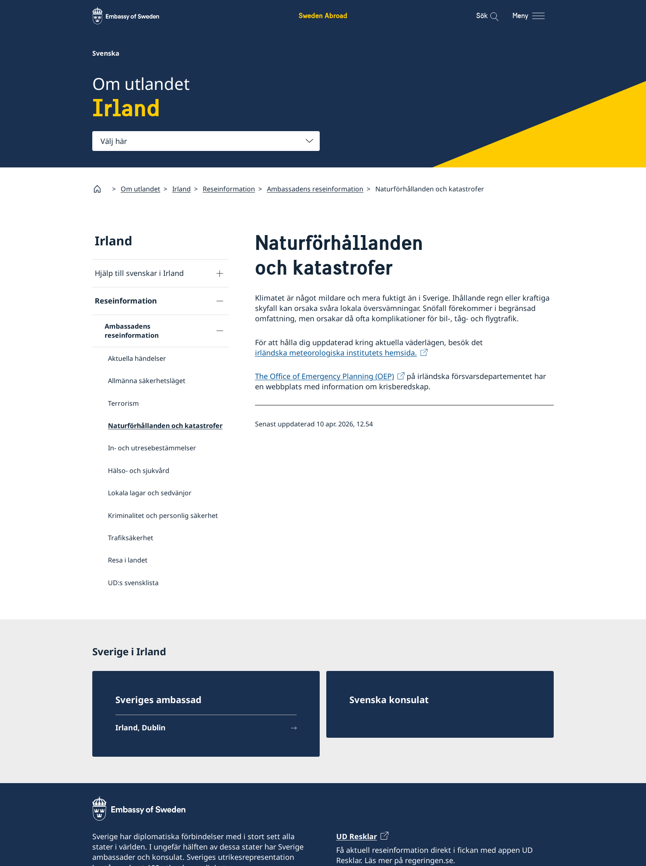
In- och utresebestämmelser (152, 448)
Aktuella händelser (137, 358)
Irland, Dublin (140, 729)
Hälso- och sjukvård (138, 470)
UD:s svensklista (133, 582)
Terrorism (123, 403)
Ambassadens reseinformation (315, 188)
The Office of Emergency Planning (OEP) (324, 376)
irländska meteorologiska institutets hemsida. (336, 353)
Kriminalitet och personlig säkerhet (163, 515)
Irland (181, 188)
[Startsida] (100, 189)
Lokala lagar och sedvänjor (150, 492)
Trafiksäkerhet (130, 537)
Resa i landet (127, 560)
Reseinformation (229, 188)
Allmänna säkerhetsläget (146, 381)
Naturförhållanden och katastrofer (165, 425)
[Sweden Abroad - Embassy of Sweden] (133, 15)
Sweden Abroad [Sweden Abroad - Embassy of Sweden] (323, 15)
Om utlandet (140, 188)
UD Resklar (356, 837)
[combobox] (206, 141)
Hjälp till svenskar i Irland (139, 273)
